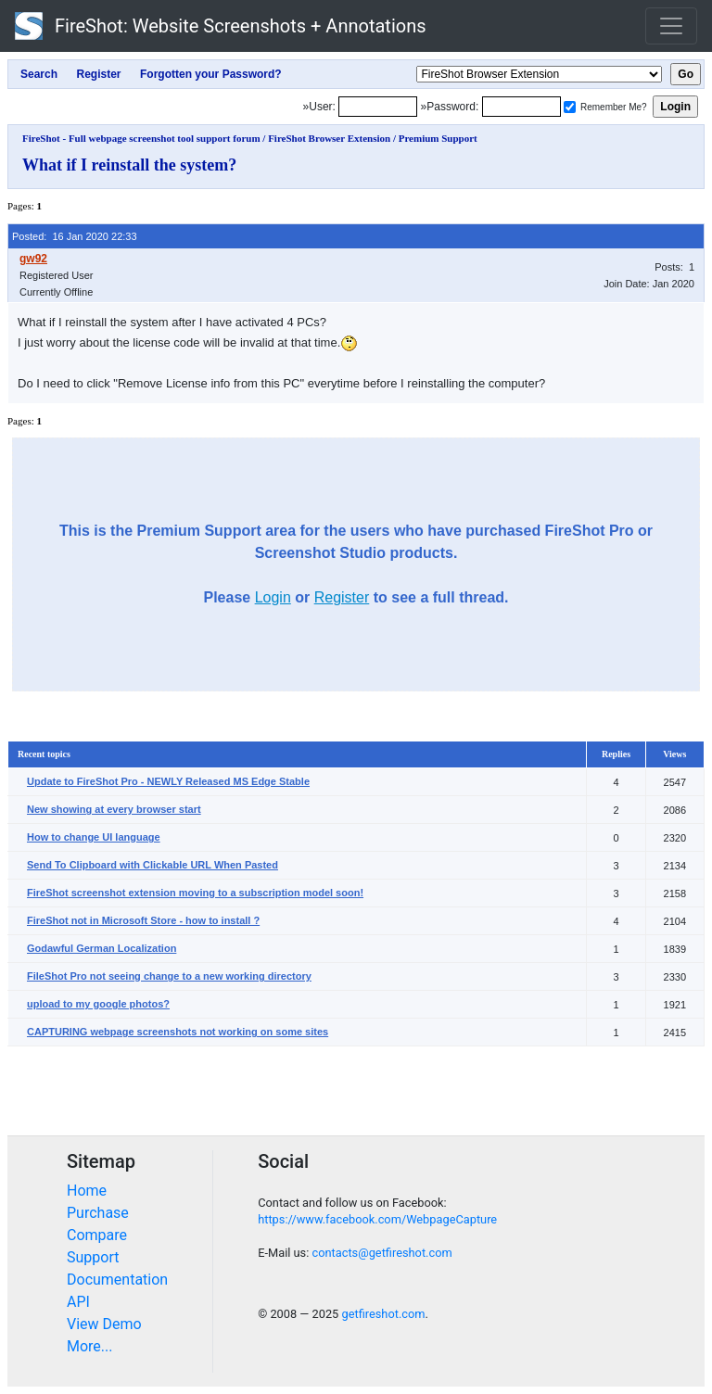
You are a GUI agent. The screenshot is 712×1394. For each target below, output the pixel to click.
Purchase (98, 1213)
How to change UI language (93, 837)
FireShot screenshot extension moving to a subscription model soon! (195, 892)
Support (93, 1257)
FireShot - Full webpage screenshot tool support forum (141, 138)
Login (273, 597)
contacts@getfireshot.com (381, 1253)
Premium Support (438, 138)
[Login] (377, 106)
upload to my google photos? (98, 1003)
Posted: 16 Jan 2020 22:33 (74, 236)
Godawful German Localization (101, 948)
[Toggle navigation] (671, 25)
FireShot (220, 26)
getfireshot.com (383, 1314)
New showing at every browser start (114, 809)
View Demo (104, 1324)
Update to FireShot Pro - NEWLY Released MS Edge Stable (168, 781)
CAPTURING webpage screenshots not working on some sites (177, 1031)
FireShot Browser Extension (329, 138)
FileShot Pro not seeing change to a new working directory (169, 976)
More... (90, 1346)
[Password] (521, 106)
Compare (97, 1235)
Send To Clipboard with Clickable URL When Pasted (152, 864)
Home (87, 1190)
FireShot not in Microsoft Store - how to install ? (143, 920)
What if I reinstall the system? (129, 165)
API (78, 1302)
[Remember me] (570, 107)
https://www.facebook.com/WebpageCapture (377, 1219)
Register (342, 597)
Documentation (117, 1279)
